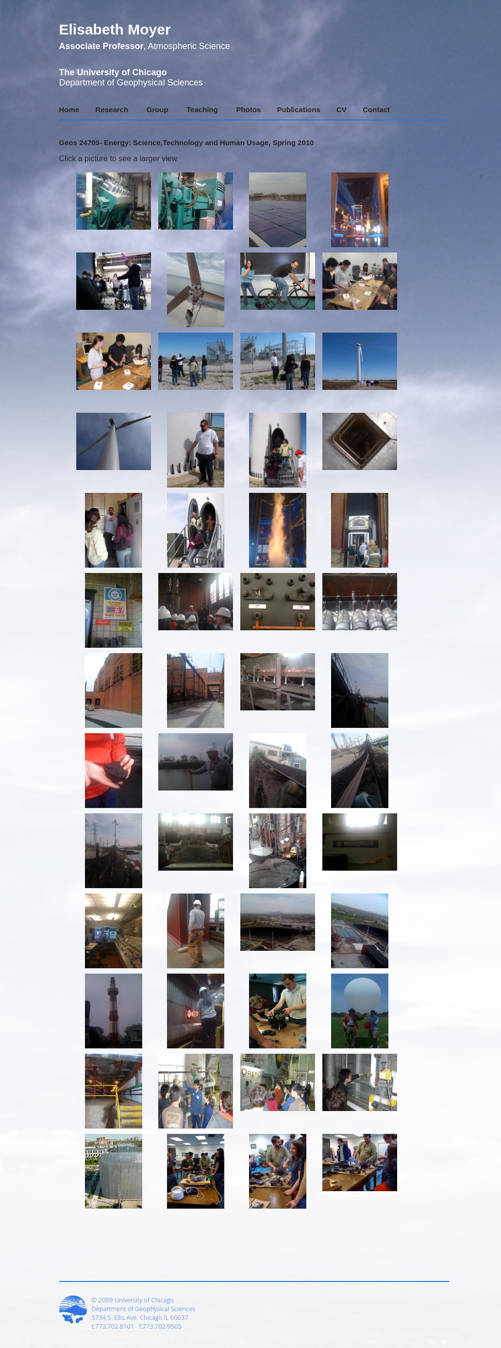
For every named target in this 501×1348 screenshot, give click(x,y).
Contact (376, 109)
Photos (248, 109)
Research (112, 109)
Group (157, 109)
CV (341, 109)
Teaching (202, 109)
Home (69, 109)
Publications (298, 109)
